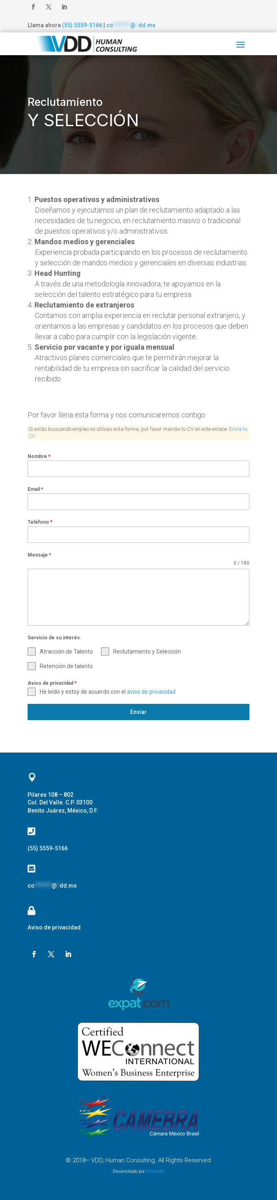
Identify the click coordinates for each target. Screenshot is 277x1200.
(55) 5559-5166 (82, 25)
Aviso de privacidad (52, 683)
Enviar (138, 712)
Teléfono (40, 522)
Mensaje (39, 555)
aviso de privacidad (151, 691)
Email (35, 489)
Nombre (39, 456)
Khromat (155, 1171)
